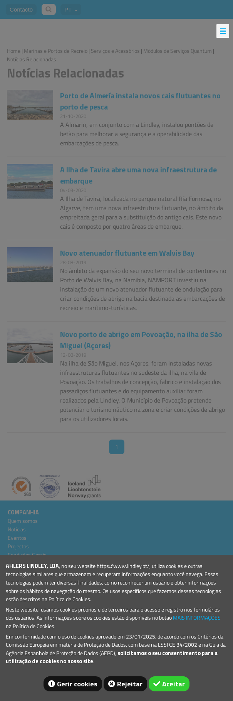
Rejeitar (129, 684)
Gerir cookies (77, 684)
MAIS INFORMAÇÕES (197, 617)
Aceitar (173, 684)
